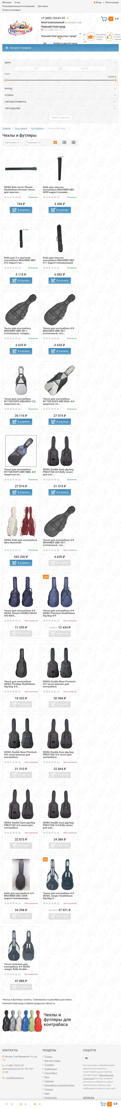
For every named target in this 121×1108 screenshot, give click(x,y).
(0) (12, 197)
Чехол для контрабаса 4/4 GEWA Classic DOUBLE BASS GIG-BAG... (20, 613)
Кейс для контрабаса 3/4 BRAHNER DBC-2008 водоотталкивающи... (19, 896)
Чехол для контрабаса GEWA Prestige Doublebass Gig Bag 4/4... (19, 684)
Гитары (48, 1056)
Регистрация (112, 2)
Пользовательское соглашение (18, 6)
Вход (97, 2)
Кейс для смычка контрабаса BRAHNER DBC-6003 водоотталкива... (59, 190)
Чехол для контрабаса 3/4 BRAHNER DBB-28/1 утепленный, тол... (58, 542)
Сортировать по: (12, 142)
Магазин (6, 2)
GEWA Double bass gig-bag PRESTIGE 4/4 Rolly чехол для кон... (58, 472)
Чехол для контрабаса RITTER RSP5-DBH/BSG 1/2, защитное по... (20, 401)
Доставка (43, 6)
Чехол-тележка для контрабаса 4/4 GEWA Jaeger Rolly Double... (17, 967)
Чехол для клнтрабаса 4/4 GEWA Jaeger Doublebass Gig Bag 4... (58, 896)
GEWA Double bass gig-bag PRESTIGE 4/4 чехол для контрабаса (19, 825)
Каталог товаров (18, 47)
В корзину (24, 209)
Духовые (49, 1064)
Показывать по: (34, 142)
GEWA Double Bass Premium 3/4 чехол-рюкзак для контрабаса (59, 684)
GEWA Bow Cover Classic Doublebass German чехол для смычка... (19, 190)
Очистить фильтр (60, 117)
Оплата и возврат (11, 10)
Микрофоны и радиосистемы (60, 1085)
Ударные (49, 1081)
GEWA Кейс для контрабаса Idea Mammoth (20, 541)
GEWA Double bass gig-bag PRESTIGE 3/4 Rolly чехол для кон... (58, 825)
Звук (47, 1077)
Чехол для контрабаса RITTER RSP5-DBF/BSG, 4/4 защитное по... (58, 401)
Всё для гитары (52, 1060)
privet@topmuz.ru (15, 1077)
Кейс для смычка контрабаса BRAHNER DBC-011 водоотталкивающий (59, 260)
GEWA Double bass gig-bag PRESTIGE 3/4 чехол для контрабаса (58, 755)
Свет (47, 1093)
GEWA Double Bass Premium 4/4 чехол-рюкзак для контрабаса (20, 755)
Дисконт (49, 1089)
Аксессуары (51, 1097)
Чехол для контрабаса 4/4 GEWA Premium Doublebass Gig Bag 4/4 (59, 613)
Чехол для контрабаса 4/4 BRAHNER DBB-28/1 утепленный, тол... (58, 331)
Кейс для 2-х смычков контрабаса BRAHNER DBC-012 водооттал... (20, 260)
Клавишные (51, 1069)
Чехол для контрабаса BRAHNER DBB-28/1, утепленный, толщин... (17, 331)
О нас (17, 2)
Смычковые (51, 1073)
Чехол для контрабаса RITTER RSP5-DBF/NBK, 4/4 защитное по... (20, 472)
